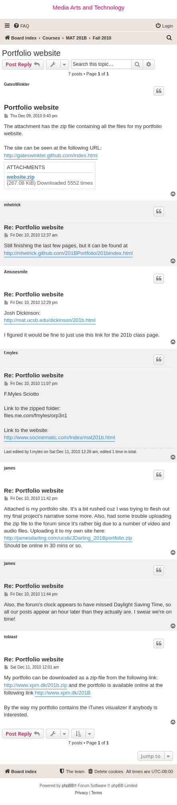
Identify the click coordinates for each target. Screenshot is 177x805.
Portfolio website (31, 53)
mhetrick (12, 205)
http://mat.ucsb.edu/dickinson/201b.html (49, 320)
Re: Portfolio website (34, 227)
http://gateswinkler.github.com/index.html (50, 155)
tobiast (10, 637)
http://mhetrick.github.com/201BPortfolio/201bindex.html (68, 253)
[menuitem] (21, 26)
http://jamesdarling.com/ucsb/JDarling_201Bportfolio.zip (68, 538)
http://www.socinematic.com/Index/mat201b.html (59, 437)
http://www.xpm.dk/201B (62, 693)
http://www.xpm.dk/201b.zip (35, 685)
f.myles (11, 353)
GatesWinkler (17, 84)
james (9, 468)
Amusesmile (16, 272)
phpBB (68, 785)
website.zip (20, 177)
